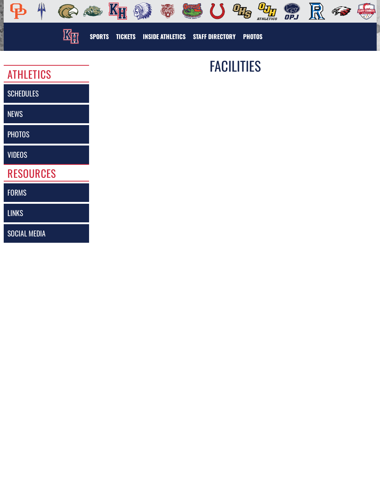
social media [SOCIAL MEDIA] (26, 233)
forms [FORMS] (16, 192)
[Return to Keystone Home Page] (71, 32)
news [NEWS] (15, 113)
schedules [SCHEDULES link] (23, 93)
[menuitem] (16, 11)
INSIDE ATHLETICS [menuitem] (164, 36)
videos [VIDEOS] (17, 154)
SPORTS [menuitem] (99, 36)
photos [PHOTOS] (18, 134)
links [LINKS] (15, 212)
